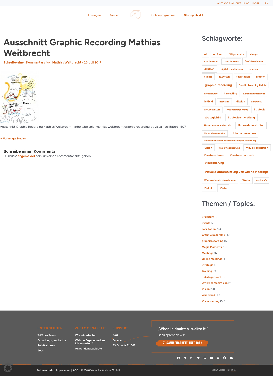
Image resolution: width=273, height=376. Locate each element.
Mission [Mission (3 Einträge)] (240, 101)
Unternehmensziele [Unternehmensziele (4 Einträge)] (244, 133)
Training (207, 271)
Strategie (207, 265)
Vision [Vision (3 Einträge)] (208, 147)
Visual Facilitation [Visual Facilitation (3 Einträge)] (257, 147)
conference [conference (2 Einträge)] (211, 61)
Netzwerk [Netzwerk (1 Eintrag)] (256, 101)
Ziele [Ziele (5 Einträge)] (223, 188)
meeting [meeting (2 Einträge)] (224, 101)
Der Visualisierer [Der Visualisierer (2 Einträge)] (254, 61)
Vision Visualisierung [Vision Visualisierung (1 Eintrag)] (229, 148)
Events (206, 223)
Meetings (207, 253)
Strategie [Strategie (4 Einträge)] (259, 109)
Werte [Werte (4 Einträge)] (246, 180)
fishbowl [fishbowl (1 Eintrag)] (260, 76)
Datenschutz (45, 370)
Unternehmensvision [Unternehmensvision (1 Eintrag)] (214, 133)
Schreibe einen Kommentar (23, 62)
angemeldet (26, 156)
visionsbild (208, 295)
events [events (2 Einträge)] (208, 76)
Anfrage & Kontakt (229, 3)
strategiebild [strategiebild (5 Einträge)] (213, 117)
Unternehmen (50, 328)
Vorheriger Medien (13, 138)
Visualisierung (210, 301)
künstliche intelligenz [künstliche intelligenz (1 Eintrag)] (254, 93)
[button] (8, 368)
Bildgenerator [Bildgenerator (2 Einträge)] (236, 54)
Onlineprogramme (164, 15)
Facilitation (209, 229)
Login (255, 3)
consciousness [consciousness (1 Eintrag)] (231, 61)
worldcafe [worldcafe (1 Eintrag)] (261, 180)
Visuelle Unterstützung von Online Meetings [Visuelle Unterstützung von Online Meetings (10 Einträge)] (236, 172)
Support (120, 328)
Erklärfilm (208, 217)
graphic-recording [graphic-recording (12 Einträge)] (218, 85)
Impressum (63, 370)
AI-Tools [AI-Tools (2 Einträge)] (217, 54)
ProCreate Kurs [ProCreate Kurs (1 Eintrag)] (212, 109)
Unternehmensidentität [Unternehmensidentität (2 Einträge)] (218, 125)
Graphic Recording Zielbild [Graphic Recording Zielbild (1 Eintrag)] (253, 85)
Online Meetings (212, 259)
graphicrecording (212, 241)
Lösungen (95, 15)
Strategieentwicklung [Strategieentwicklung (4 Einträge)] (241, 117)
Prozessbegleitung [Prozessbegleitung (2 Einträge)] (237, 109)
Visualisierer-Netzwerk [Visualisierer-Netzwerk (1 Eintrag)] (242, 155)
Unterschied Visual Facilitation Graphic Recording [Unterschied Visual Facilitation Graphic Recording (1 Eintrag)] (230, 140)
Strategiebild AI (194, 15)
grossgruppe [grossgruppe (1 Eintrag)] (211, 93)
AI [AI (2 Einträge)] (205, 54)
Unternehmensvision (215, 283)
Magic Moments (212, 247)
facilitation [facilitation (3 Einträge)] (243, 76)
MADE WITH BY (224, 370)
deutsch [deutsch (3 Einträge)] (209, 69)
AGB (75, 370)
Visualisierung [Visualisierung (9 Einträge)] (214, 163)
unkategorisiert (211, 277)
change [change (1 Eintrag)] (254, 54)
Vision (206, 289)
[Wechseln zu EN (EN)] (266, 3)
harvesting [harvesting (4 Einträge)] (230, 93)
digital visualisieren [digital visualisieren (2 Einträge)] (232, 69)
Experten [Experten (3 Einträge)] (224, 76)
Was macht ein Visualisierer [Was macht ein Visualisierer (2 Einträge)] (220, 180)
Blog (246, 3)
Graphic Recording (213, 235)
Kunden (115, 15)
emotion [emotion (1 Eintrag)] (253, 69)
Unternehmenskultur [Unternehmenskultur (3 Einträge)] (251, 125)
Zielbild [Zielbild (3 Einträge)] (208, 188)
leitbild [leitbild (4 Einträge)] (208, 101)
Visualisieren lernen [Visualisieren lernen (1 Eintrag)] (214, 155)
